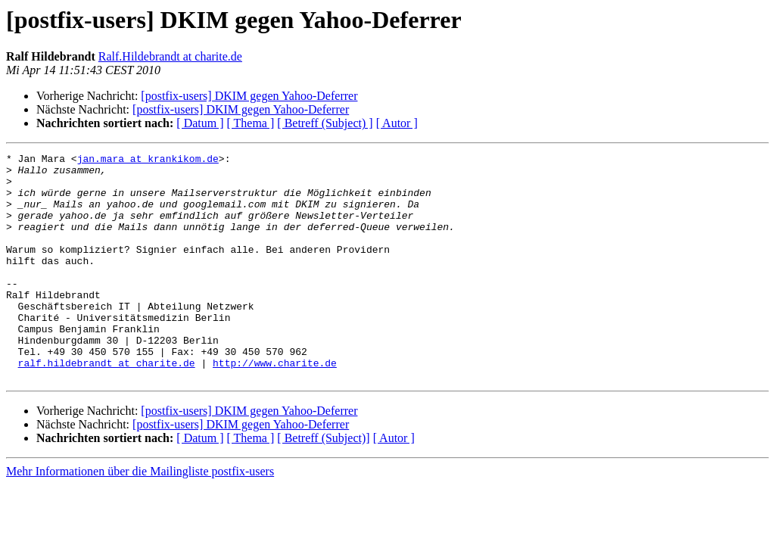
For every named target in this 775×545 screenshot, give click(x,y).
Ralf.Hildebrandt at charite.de (170, 56)
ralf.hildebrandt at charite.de (106, 406)
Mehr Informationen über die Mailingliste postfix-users (140, 516)
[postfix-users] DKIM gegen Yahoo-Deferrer (249, 95)
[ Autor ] (397, 123)
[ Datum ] (199, 123)
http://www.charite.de (275, 406)
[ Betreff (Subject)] (323, 483)
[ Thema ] (251, 123)
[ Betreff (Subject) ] (324, 123)
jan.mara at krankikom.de (148, 160)
